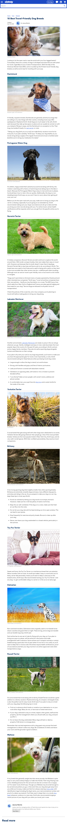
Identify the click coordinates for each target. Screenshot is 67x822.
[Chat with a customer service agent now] (57, 1)
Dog (13, 15)
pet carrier (30, 128)
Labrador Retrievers (28, 343)
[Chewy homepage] (9, 2)
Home (8, 15)
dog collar (50, 789)
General (18, 15)
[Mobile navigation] (1, 2)
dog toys (39, 382)
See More (16, 811)
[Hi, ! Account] (62, 2)
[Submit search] (64, 5)
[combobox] (33, 6)
